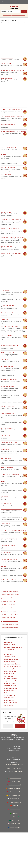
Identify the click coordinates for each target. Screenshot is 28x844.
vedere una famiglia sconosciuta (11, 588)
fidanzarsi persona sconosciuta (10, 618)
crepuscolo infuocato (10, 682)
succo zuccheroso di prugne (13, 641)
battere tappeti (8, 686)
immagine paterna (9, 638)
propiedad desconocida (15, 778)
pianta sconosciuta (7, 591)
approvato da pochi (10, 679)
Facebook (8, 758)
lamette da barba (9, 655)
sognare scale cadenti (11, 674)
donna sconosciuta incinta (9, 604)
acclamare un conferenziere (12, 660)
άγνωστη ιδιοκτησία (15, 820)
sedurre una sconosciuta (9, 553)
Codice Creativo (18, 765)
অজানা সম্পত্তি (15, 814)
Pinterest (20, 758)
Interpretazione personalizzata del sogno (14, 15)
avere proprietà (6, 452)
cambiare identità (9, 650)
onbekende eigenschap (15, 785)
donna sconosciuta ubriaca (9, 598)
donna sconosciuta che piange (10, 608)
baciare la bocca (9, 684)
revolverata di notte (10, 665)
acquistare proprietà (7, 299)
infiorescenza (8, 648)
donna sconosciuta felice (9, 601)
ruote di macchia (9, 691)
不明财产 (15, 799)
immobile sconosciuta (15, 771)
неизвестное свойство (15, 796)
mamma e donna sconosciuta (10, 614)
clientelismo (8, 636)
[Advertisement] (14, 40)
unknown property (15, 775)
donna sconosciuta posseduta (10, 585)
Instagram (14, 758)
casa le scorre (8, 670)
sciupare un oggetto (10, 672)
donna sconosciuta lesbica (9, 594)
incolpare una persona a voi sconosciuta (13, 131)
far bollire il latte (9, 667)
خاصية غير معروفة (12, 810)
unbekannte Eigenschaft (15, 789)
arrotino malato (9, 643)
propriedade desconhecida (15, 782)
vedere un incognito (7, 400)
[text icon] (24, 11)
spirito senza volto (9, 689)
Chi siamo (14, 736)
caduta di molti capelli (11, 653)
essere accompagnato (11, 645)
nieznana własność (15, 802)
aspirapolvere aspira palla (12, 657)
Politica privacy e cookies (14, 762)
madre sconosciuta (7, 58)
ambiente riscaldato (10, 677)
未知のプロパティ (15, 817)
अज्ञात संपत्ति (15, 807)
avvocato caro (8, 699)
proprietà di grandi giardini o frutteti (13, 213)
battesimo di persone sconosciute (11, 502)
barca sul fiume (9, 694)
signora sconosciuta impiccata (10, 621)
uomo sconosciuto (6, 353)
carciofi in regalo (9, 662)
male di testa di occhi (10, 696)
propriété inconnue (15, 792)
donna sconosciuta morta (9, 611)
